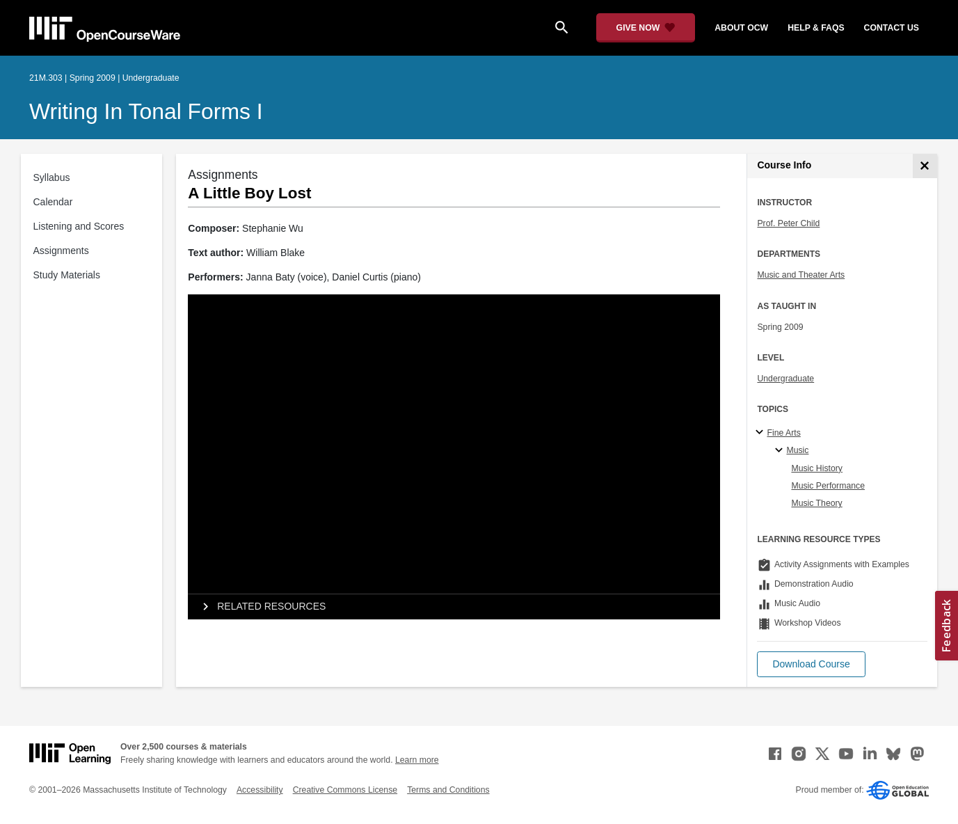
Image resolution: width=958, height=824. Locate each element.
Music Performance (828, 486)
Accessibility (260, 790)
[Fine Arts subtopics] (761, 433)
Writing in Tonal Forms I (146, 111)
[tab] (454, 606)
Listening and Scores (79, 226)
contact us (891, 28)
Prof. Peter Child (788, 223)
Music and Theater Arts (801, 275)
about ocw (741, 28)
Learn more (417, 760)
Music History (817, 468)
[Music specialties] (781, 451)
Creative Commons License (345, 790)
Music (797, 450)
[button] (811, 664)
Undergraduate (785, 378)
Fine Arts (783, 433)
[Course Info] (925, 166)
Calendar (53, 201)
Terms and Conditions (448, 790)
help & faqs (816, 28)
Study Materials (66, 274)
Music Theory (816, 503)
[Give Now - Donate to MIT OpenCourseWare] (646, 27)
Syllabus (51, 177)
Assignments (61, 250)
